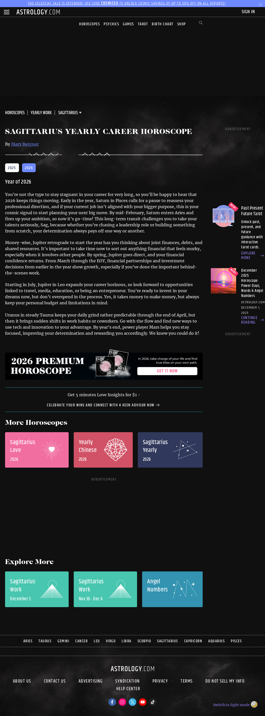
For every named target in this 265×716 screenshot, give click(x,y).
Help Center (128, 689)
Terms (187, 681)
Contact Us (55, 681)
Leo (97, 641)
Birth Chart (163, 24)
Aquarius (216, 641)
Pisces (236, 641)
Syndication (127, 681)
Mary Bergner (25, 144)
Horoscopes (89, 24)
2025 (12, 168)
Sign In (249, 11)
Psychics (111, 24)
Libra (126, 641)
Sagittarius (167, 641)
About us (22, 681)
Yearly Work (41, 112)
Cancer (81, 641)
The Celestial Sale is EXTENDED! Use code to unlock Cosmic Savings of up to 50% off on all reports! (127, 3)
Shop (181, 24)
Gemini (63, 641)
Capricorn (193, 641)
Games (128, 24)
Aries (28, 641)
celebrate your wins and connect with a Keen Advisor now (104, 405)
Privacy (160, 681)
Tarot (143, 24)
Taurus (45, 641)
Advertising (91, 681)
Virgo (111, 641)
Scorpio (144, 641)
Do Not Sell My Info (225, 681)
